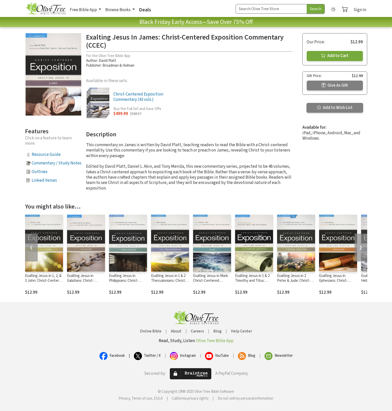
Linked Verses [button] (44, 180)
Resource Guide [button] (46, 155)
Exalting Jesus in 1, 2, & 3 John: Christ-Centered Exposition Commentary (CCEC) (44, 283)
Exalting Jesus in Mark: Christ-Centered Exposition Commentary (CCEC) (212, 283)
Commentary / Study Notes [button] (56, 163)
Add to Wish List (335, 108)
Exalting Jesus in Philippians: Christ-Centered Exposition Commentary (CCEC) (125, 283)
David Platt (107, 60)
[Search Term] (271, 9)
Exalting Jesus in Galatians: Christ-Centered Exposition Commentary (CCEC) (83, 283)
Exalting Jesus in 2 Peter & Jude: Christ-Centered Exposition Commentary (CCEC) (293, 283)
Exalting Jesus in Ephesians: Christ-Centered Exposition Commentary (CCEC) (335, 283)
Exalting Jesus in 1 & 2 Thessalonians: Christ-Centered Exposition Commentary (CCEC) (168, 283)
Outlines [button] (40, 172)
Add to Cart (334, 56)
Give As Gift (334, 85)
